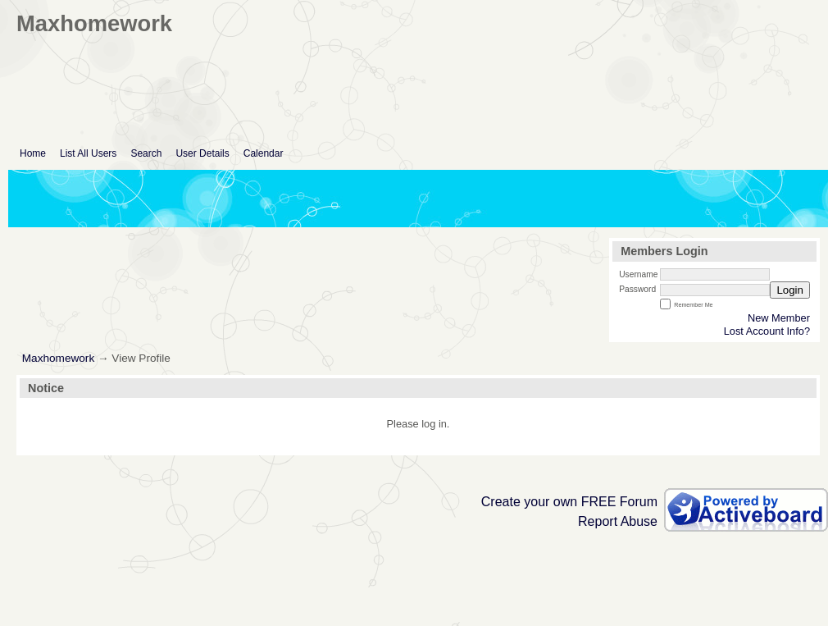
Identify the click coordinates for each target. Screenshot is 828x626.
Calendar (263, 153)
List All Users (88, 153)
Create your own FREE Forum (569, 502)
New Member (779, 318)
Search (146, 153)
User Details (202, 153)
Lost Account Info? (767, 331)
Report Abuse (617, 521)
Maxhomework (58, 358)
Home (33, 153)
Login (789, 290)
